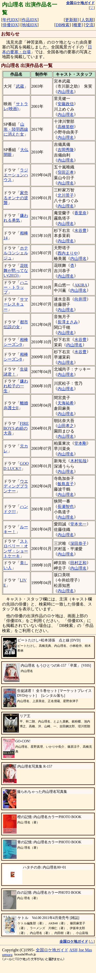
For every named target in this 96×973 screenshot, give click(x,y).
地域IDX (29, 25)
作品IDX (29, 20)
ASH (73, 950)
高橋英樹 (65, 127)
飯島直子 (65, 484)
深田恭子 (78, 543)
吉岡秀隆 (65, 150)
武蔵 (20, 86)
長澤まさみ (67, 322)
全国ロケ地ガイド (52, 950)
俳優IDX (10, 25)
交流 (89, 25)
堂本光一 (78, 524)
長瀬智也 (65, 506)
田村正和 (78, 563)
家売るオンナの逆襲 (16, 198)
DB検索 (62, 25)
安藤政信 (65, 104)
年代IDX (10, 20)
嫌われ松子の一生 (16, 386)
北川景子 (65, 195)
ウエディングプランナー (16, 486)
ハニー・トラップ (16, 287)
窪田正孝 (65, 172)
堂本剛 (80, 443)
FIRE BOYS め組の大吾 (16, 428)
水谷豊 (80, 230)
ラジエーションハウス (16, 175)
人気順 (87, 20)
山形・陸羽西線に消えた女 (16, 129)
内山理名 (65, 91)
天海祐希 (65, 403)
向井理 (80, 299)
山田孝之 (65, 426)
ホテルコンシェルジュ (16, 253)
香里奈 (80, 213)
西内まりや (67, 253)
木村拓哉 (78, 461)
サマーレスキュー (16, 304)
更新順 (71, 20)
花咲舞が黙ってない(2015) (16, 271)
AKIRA (80, 285)
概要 (77, 25)
